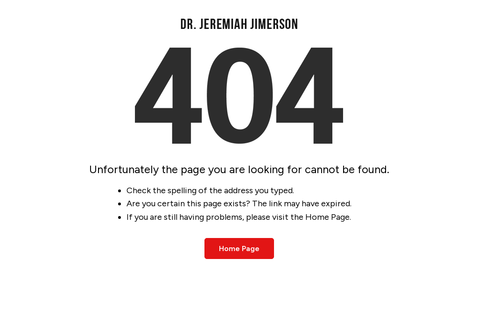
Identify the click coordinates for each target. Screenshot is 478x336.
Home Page (239, 248)
